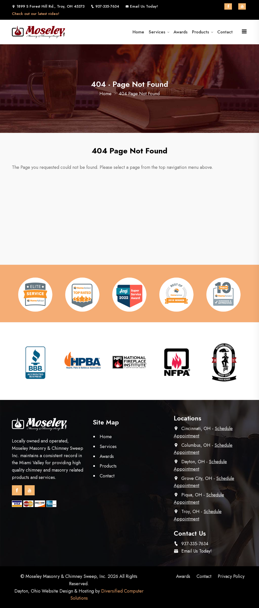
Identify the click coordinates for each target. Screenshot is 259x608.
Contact (225, 32)
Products (200, 32)
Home (139, 32)
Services (157, 32)
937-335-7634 (194, 543)
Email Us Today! (141, 6)
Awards (181, 32)
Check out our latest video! (35, 13)
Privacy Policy (231, 576)
